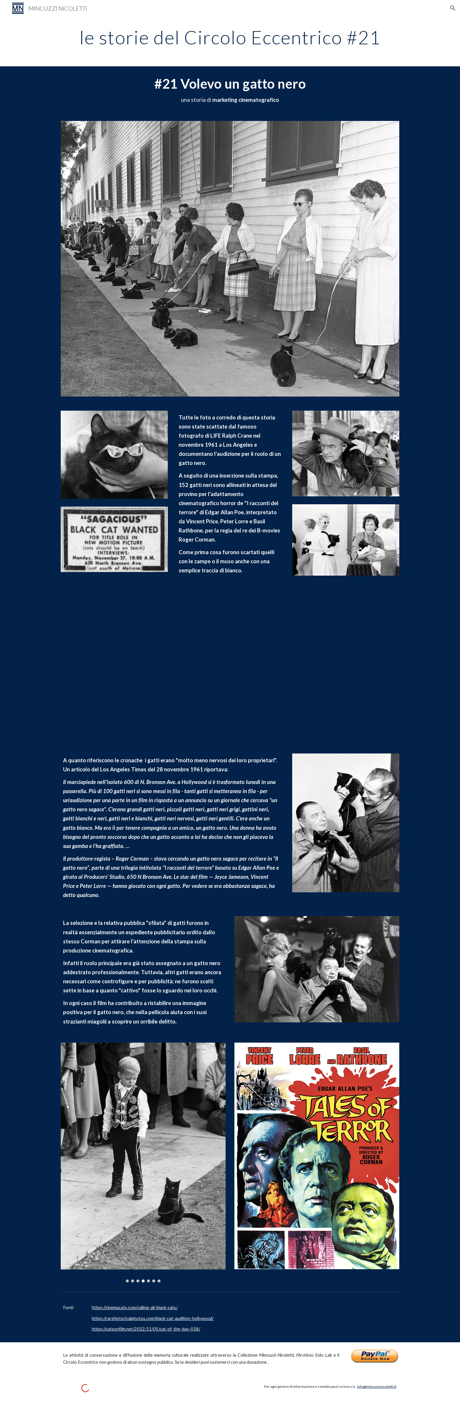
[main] (230, 37)
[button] (453, 8)
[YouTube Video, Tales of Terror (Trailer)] (230, 665)
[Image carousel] (143, 1163)
